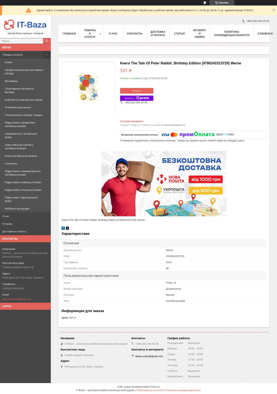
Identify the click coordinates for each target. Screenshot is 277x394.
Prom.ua (155, 386)
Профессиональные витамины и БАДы (24, 71)
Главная (69, 33)
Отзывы (7, 223)
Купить (136, 90)
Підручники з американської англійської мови (23, 172)
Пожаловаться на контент (150, 390)
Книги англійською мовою (21, 156)
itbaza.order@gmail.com (16, 299)
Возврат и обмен (199, 33)
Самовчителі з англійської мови (21, 135)
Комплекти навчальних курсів (24, 99)
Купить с (137, 98)
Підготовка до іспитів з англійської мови (19, 146)
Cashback (265, 33)
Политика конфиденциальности (183, 390)
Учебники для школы (18, 107)
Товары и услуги (12, 54)
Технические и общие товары (23, 115)
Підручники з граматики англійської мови (20, 124)
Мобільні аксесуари (17, 208)
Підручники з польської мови (23, 190)
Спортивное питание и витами (19, 90)
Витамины (11, 81)
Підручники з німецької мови (23, 182)
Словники (11, 163)
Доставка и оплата (14, 231)
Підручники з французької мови (21, 199)
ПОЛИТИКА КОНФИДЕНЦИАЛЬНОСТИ (231, 33)
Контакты (134, 33)
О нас (5, 216)
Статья (179, 33)
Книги (8, 62)
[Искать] (47, 41)
